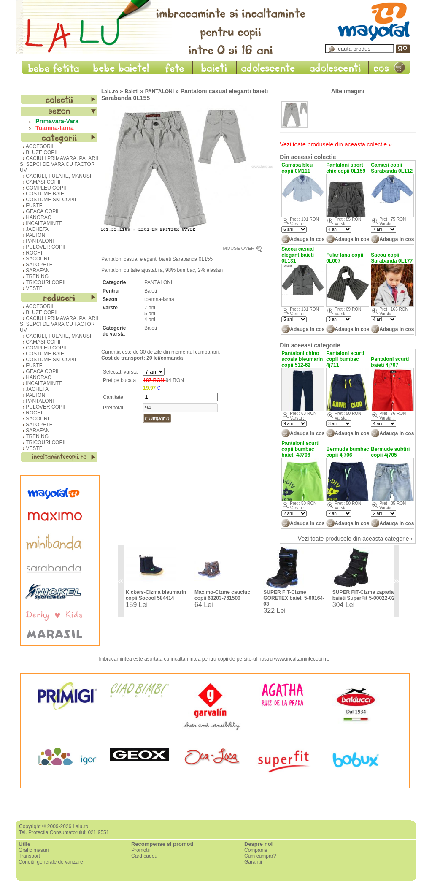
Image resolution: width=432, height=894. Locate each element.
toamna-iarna (159, 299)
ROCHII (31, 253)
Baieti (132, 92)
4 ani (149, 319)
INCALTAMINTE (41, 223)
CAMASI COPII (40, 182)
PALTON (32, 235)
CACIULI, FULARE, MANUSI (55, 176)
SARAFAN (34, 271)
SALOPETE (36, 265)
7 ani (149, 308)
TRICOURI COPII (42, 282)
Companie (255, 850)
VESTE (31, 288)
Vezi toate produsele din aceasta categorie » (356, 538)
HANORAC (35, 217)
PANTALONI (37, 241)
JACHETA (34, 229)
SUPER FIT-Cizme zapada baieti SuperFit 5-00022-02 (363, 595)
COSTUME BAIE (42, 194)
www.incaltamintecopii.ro (301, 659)
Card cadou (144, 856)
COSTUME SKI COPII (48, 200)
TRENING (34, 276)
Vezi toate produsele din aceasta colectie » (336, 144)
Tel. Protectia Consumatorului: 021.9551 (64, 832)
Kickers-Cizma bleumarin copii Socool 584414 (156, 595)
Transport (29, 856)
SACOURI (34, 259)
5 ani (149, 314)
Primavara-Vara (55, 121)
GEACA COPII (39, 211)
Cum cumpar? (260, 856)
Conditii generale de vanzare (51, 862)
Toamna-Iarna (53, 128)
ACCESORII (37, 146)
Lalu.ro (109, 92)
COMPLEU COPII (43, 188)
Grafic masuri (34, 850)
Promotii (140, 850)
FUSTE (31, 206)
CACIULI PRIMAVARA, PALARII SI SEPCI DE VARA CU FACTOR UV (59, 164)
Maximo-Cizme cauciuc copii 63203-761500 (222, 595)
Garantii (253, 862)
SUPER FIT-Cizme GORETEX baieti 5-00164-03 (293, 598)
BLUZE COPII (38, 152)
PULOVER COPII (42, 247)
